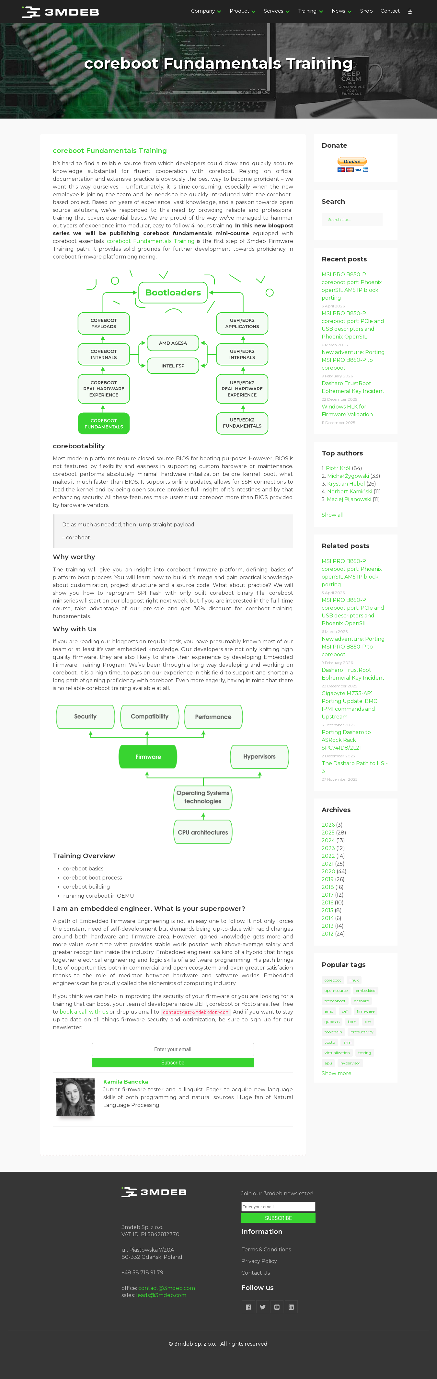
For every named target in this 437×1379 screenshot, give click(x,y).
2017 (328, 895)
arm (347, 1042)
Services (273, 11)
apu (328, 1063)
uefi (345, 1011)
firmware (365, 1011)
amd (329, 1011)
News (338, 11)
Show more (336, 1073)
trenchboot (335, 1000)
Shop (366, 11)
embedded (365, 990)
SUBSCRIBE (278, 1218)
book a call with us (84, 1012)
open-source (336, 990)
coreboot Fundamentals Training (110, 151)
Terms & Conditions (266, 1250)
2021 (328, 864)
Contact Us (255, 1273)
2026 (328, 825)
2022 (328, 856)
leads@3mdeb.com (161, 1295)
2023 (328, 848)
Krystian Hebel (346, 484)
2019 (328, 879)
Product (239, 11)
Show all (333, 515)
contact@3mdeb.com (166, 1288)
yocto (330, 1042)
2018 (328, 887)
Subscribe (172, 1063)
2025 (328, 833)
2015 (327, 910)
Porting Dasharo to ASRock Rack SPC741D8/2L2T (346, 740)
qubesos (332, 1021)
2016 (327, 903)
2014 (328, 918)
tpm (352, 1021)
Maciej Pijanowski (349, 499)
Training (307, 11)
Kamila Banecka (125, 1082)
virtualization (337, 1052)
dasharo (361, 1000)
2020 (328, 871)
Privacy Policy (259, 1261)
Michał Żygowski (348, 476)
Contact (390, 11)
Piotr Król (338, 468)
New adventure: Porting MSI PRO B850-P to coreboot (353, 360)
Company (202, 11)
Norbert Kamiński (349, 491)
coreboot (333, 980)
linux (354, 980)
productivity (362, 1031)
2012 (328, 934)
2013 (328, 926)
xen (368, 1021)
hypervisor (350, 1063)
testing (364, 1052)
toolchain (333, 1031)
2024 (328, 840)
